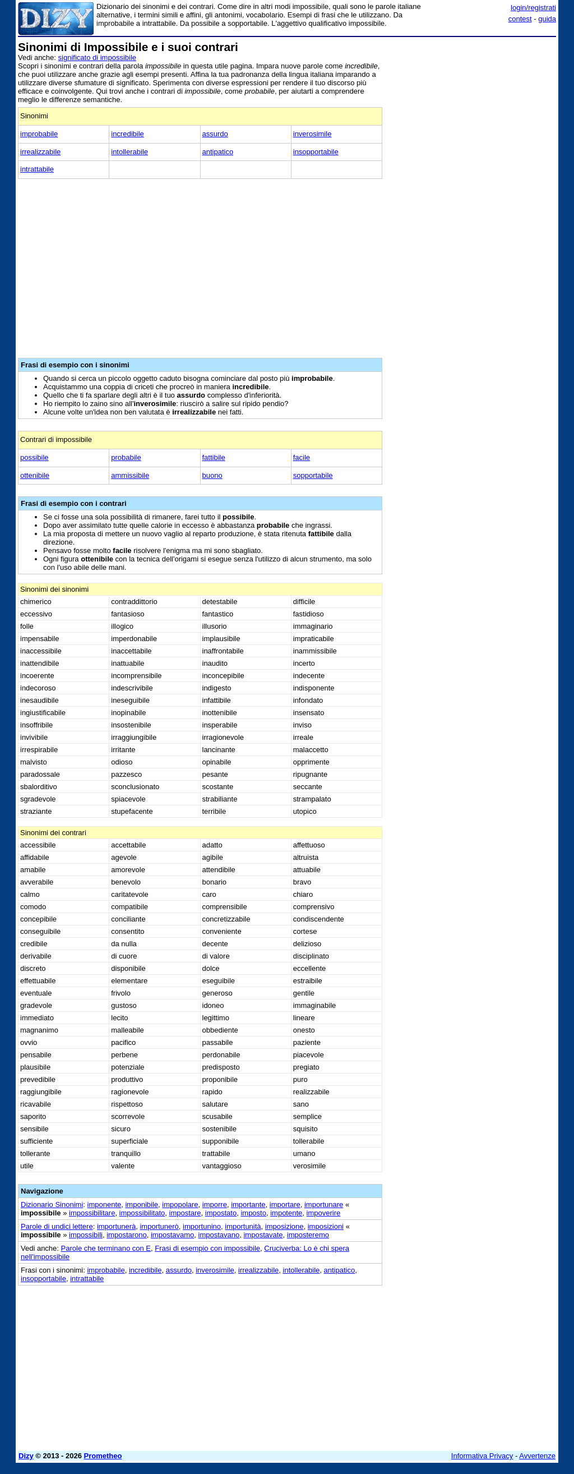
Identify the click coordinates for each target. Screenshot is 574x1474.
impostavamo (172, 1235)
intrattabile (37, 169)
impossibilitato (142, 1213)
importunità (243, 1226)
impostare (185, 1213)
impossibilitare (92, 1213)
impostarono (127, 1235)
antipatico (218, 152)
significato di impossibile (97, 57)
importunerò (159, 1226)
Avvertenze (537, 1456)
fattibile (213, 457)
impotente (286, 1213)
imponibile (141, 1204)
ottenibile (34, 475)
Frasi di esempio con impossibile (207, 1248)
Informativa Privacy (482, 1456)
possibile (34, 457)
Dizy (26, 1456)
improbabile (39, 134)
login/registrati (533, 7)
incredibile (127, 134)
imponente (104, 1204)
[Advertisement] (472, 111)
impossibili (86, 1235)
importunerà (116, 1226)
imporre (214, 1204)
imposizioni (326, 1226)
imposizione (284, 1226)
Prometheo (103, 1456)
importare (285, 1204)
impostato (221, 1213)
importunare (323, 1204)
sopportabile (313, 475)
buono (212, 475)
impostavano (219, 1235)
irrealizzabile (40, 152)
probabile (126, 457)
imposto (253, 1213)
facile (301, 457)
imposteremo (308, 1235)
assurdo (215, 134)
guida (547, 19)
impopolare (180, 1204)
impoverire (324, 1213)
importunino (202, 1226)
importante (248, 1204)
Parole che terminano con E (106, 1248)
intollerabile (129, 152)
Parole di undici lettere (57, 1226)
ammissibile (130, 475)
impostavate (263, 1235)
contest (520, 19)
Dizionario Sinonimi (52, 1204)
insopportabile (316, 152)
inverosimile (312, 134)
